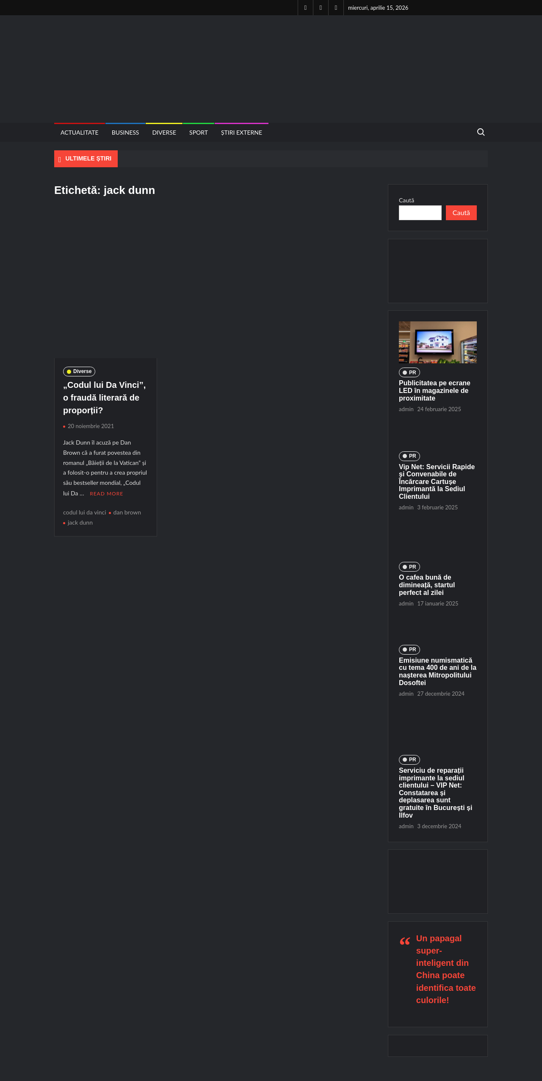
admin (406, 409)
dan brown (127, 511)
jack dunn (80, 521)
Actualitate (80, 132)
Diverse (164, 132)
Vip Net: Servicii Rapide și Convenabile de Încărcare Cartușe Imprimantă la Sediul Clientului (437, 481)
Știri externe (241, 132)
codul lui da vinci (84, 511)
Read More (106, 493)
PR (412, 373)
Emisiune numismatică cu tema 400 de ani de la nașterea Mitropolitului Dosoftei (437, 671)
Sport (198, 132)
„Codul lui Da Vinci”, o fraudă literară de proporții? (104, 397)
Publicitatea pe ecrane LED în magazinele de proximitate (434, 390)
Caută (406, 200)
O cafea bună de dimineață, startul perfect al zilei (427, 585)
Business (125, 132)
